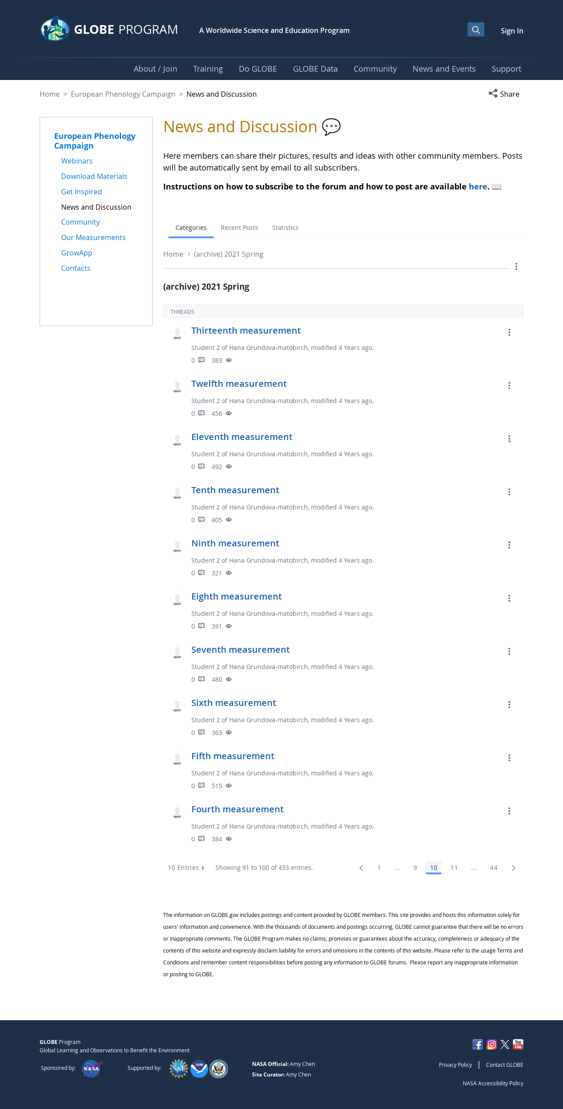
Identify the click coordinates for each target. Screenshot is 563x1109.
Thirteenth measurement (246, 330)
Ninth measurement (235, 543)
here (478, 186)
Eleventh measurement (241, 437)
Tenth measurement (235, 490)
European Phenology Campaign (123, 94)
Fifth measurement (232, 756)
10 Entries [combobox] (189, 868)
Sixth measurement (233, 703)
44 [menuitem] (496, 869)
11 (456, 869)
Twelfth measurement (239, 383)
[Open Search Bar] (476, 29)
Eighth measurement (236, 596)
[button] (505, 94)
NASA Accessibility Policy (493, 1083)
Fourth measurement (237, 809)
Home (50, 94)
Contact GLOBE (504, 1064)
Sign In (512, 31)
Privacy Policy (455, 1064)
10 (436, 869)
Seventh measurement (240, 649)
